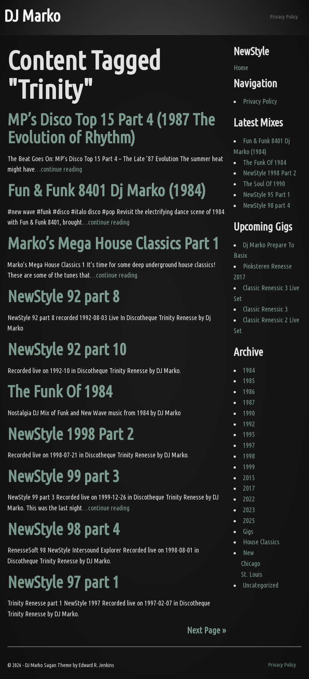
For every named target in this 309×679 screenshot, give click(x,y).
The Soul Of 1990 (264, 183)
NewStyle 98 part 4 (63, 529)
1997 (249, 445)
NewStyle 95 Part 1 (266, 194)
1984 (249, 370)
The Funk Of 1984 (59, 391)
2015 (249, 477)
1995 (249, 434)
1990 (249, 413)
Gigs (248, 531)
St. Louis (251, 574)
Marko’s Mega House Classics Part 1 (113, 243)
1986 (249, 391)
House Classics (261, 541)
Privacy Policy (284, 16)
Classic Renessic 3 (265, 309)
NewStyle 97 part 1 (63, 582)
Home (241, 67)
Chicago (250, 563)
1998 (249, 456)
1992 (249, 424)
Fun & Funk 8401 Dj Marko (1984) (106, 190)
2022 (249, 499)
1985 (249, 380)
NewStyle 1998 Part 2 (70, 434)
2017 (249, 488)
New (248, 552)
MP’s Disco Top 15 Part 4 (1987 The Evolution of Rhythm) (111, 128)
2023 (249, 509)
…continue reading (58, 169)
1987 (249, 402)
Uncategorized (260, 585)
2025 (249, 520)
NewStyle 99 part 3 (63, 476)
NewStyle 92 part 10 (67, 349)
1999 (249, 466)
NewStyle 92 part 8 (63, 296)
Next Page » (206, 630)
